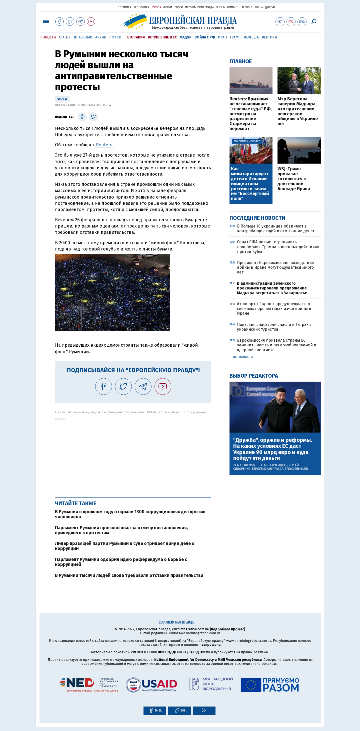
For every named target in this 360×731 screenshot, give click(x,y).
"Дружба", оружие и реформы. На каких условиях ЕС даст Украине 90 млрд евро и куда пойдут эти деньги (272, 449)
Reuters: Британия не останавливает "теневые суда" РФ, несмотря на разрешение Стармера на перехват (251, 114)
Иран (222, 37)
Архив (100, 37)
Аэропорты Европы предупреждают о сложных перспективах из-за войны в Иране (274, 308)
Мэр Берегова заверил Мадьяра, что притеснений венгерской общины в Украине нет (298, 111)
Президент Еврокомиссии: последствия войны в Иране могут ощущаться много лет (275, 267)
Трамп (235, 37)
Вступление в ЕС (162, 37)
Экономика (141, 7)
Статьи (65, 37)
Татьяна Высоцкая (273, 465)
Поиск (115, 37)
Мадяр (186, 37)
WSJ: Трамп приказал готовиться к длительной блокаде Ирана (294, 179)
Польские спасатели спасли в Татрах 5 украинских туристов (274, 327)
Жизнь (220, 7)
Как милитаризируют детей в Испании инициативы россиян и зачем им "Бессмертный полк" (250, 184)
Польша (251, 37)
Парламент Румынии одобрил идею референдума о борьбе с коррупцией (121, 562)
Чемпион (233, 7)
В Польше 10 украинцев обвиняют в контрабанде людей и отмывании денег (275, 228)
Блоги (178, 7)
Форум (168, 7)
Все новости (243, 357)
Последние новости (257, 218)
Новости (48, 37)
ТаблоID (247, 7)
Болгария (136, 37)
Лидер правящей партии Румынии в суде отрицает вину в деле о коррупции (124, 546)
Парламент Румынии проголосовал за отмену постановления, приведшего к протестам (121, 530)
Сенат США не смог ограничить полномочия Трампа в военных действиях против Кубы (278, 247)
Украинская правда (99, 7)
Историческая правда (199, 7)
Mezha (259, 7)
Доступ (270, 7)
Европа (156, 7)
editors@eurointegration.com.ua (194, 633)
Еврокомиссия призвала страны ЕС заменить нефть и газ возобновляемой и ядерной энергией (276, 345)
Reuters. (105, 145)
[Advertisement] (133, 455)
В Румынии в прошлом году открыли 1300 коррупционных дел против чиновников (130, 514)
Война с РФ (204, 37)
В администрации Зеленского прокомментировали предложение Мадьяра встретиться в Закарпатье (272, 288)
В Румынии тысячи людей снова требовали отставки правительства (129, 575)
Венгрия (269, 37)
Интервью (83, 37)
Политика (124, 7)
